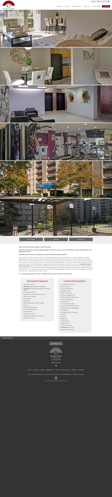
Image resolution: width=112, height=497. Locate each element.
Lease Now (106, 6)
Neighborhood (76, 6)
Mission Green (96, 6)
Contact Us (86, 6)
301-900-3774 (101, 1)
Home (29, 370)
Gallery (67, 6)
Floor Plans (59, 6)
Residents (94, 1)
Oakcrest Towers (55, 380)
